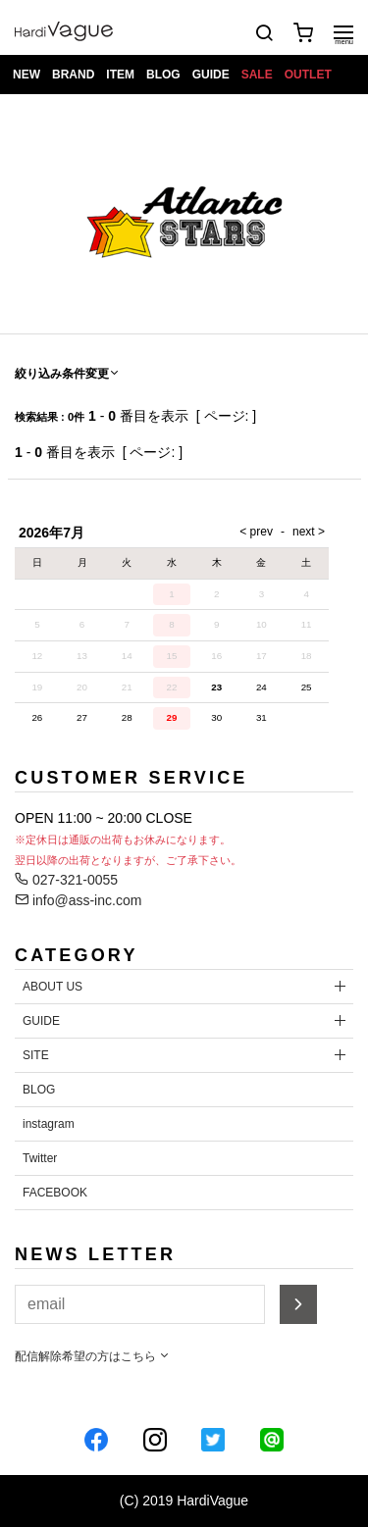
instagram (49, 1124)
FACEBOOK (55, 1192)
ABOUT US (52, 986)
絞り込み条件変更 (68, 374)
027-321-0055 (66, 880)
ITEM (120, 74)
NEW (26, 74)
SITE (36, 1055)
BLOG (163, 74)
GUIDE (211, 74)
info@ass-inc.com (78, 900)
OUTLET (308, 74)
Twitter (40, 1158)
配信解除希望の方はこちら (93, 1356)
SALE (257, 74)
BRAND (73, 74)
